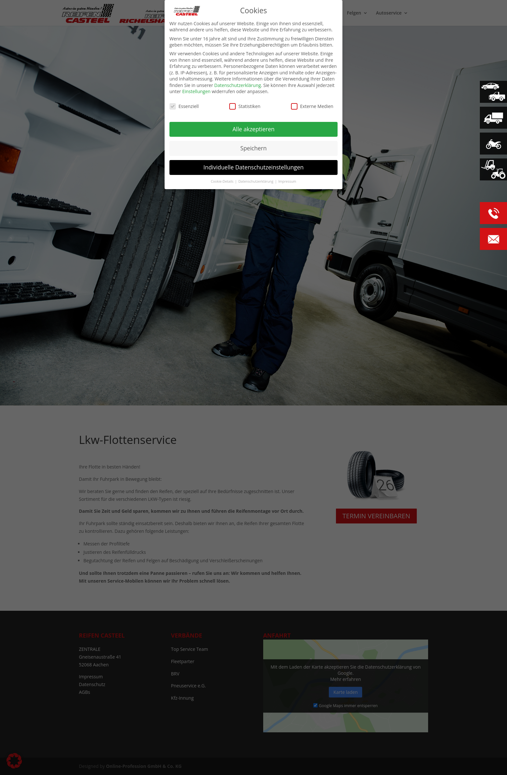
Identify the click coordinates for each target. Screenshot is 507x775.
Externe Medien (312, 104)
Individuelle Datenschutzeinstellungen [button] (253, 165)
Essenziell (184, 104)
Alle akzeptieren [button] (253, 127)
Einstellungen (196, 89)
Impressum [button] (287, 179)
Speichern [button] (253, 146)
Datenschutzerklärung (237, 83)
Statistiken (244, 104)
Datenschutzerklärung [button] (256, 179)
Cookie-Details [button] (222, 179)
